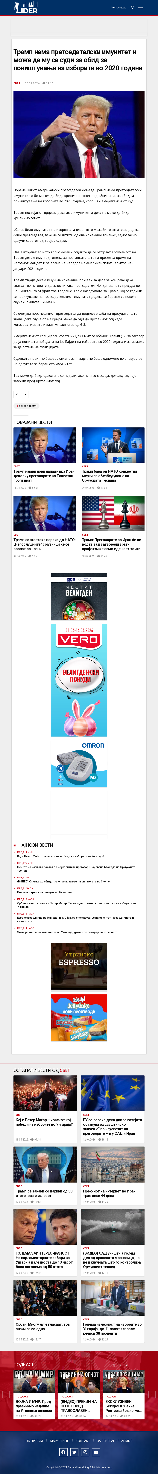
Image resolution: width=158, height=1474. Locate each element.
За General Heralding (115, 1441)
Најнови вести (35, 845)
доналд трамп (28, 405)
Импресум (34, 1441)
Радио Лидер (25, 7)
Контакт (83, 1441)
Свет (16, 83)
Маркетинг (59, 1441)
